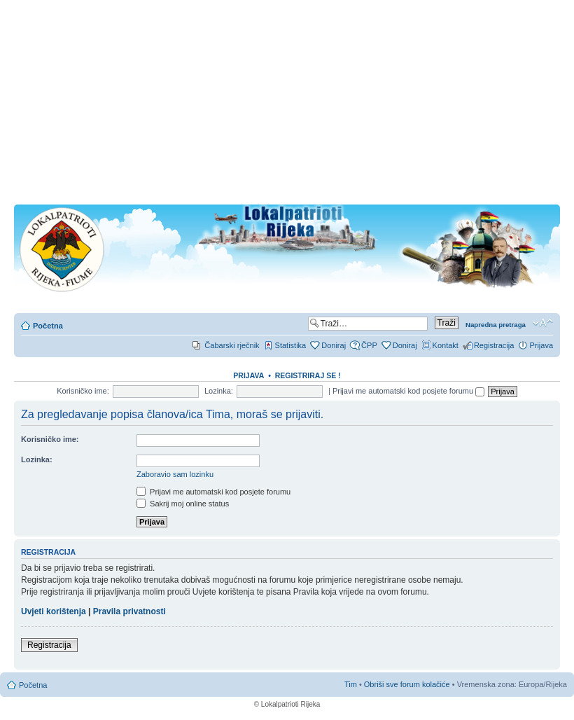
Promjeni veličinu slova (543, 323)
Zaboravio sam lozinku (175, 474)
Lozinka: (218, 391)
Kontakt (445, 345)
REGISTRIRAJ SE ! (308, 375)
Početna (48, 325)
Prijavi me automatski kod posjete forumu (408, 391)
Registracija (494, 345)
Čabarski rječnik (231, 345)
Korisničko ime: (83, 391)
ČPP (369, 345)
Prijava (541, 345)
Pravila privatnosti (129, 611)
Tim (350, 684)
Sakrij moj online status (182, 503)
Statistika (291, 345)
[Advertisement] (287, 106)
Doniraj (333, 345)
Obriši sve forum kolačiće (407, 684)
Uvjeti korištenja (53, 611)
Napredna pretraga (495, 324)
